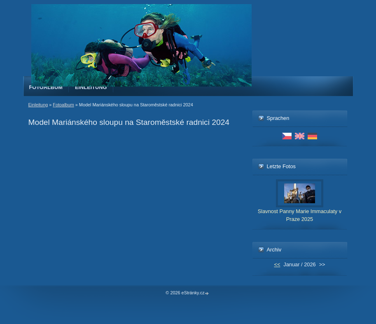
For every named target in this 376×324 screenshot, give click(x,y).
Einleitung (91, 87)
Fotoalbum (46, 87)
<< (277, 264)
